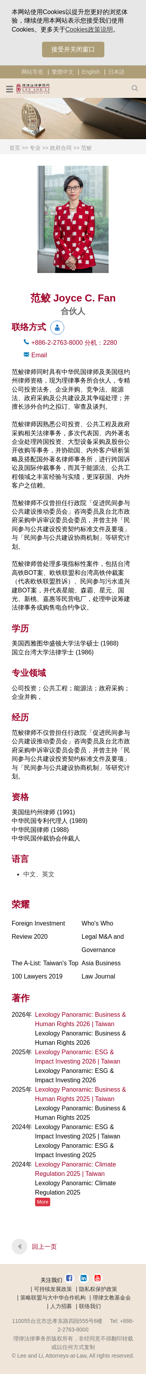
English (91, 72)
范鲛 (86, 148)
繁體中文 (63, 72)
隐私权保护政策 (98, 1289)
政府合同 (61, 148)
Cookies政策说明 (89, 29)
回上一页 (44, 1246)
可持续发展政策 (53, 1289)
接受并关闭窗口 (73, 49)
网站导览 (32, 72)
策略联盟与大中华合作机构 (53, 1297)
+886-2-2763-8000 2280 (74, 342)
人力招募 (61, 1306)
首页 (14, 148)
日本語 (116, 72)
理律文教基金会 (112, 1297)
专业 (35, 148)
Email (39, 355)
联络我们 (90, 1306)
